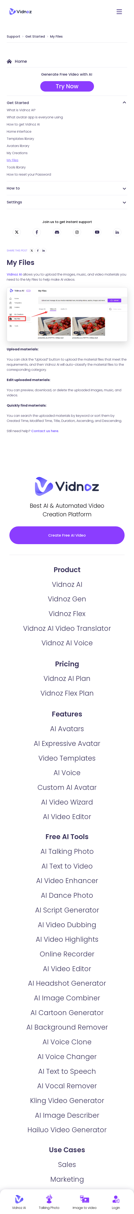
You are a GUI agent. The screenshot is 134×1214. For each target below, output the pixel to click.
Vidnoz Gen (67, 599)
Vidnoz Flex (67, 614)
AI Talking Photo (67, 852)
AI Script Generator (67, 910)
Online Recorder (67, 954)
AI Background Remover (67, 1027)
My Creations (17, 153)
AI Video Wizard (67, 802)
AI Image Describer (67, 1115)
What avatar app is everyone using (35, 117)
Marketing (67, 1179)
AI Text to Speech (67, 1071)
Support (13, 36)
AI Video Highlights (67, 940)
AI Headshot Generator (67, 984)
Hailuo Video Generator (67, 1130)
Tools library (16, 167)
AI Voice (67, 773)
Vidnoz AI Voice (67, 643)
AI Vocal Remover (67, 1086)
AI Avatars (67, 729)
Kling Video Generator (67, 1101)
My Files (56, 36)
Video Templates (67, 758)
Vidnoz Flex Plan (67, 693)
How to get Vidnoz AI (23, 124)
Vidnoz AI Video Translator (67, 628)
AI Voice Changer (67, 1057)
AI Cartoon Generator (67, 1013)
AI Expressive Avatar (67, 744)
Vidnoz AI (14, 274)
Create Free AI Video (67, 535)
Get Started (35, 36)
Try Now (67, 86)
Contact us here (44, 431)
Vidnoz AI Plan (67, 679)
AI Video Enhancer (67, 881)
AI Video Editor (67, 817)
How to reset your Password (29, 174)
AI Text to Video (67, 866)
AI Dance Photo (67, 896)
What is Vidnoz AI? (21, 110)
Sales (67, 1165)
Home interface (19, 131)
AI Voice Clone (67, 1042)
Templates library (20, 138)
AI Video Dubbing (67, 925)
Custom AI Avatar (67, 788)
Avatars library (18, 145)
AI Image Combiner (67, 998)
